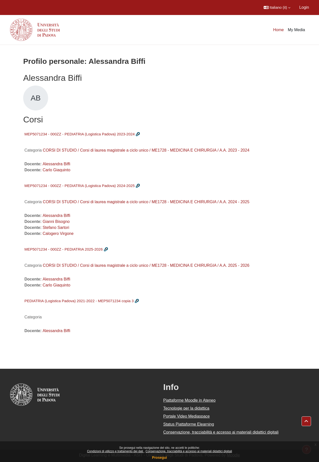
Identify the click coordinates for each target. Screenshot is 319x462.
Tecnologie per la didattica (186, 408)
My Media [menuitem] (296, 30)
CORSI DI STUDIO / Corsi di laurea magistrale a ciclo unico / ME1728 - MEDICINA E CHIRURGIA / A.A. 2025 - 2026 (146, 265)
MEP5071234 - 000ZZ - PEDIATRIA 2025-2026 (63, 249)
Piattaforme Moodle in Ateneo (189, 400)
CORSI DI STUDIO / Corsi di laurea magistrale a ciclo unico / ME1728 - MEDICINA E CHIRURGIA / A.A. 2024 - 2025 (146, 202)
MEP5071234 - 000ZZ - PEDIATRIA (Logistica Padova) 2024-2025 (79, 186)
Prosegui (159, 458)
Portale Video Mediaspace (186, 416)
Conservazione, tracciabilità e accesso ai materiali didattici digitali (189, 451)
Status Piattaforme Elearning (188, 424)
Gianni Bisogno (56, 221)
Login (304, 7)
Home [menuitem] (278, 30)
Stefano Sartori (56, 227)
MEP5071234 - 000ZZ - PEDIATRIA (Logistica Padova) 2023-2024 (79, 134)
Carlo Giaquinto (56, 170)
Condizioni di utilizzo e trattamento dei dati (115, 451)
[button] (277, 7)
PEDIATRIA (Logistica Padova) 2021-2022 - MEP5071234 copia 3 (79, 301)
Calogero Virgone (58, 233)
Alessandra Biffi (56, 164)
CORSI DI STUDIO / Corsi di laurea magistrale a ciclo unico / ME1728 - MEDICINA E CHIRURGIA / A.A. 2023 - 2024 (146, 150)
